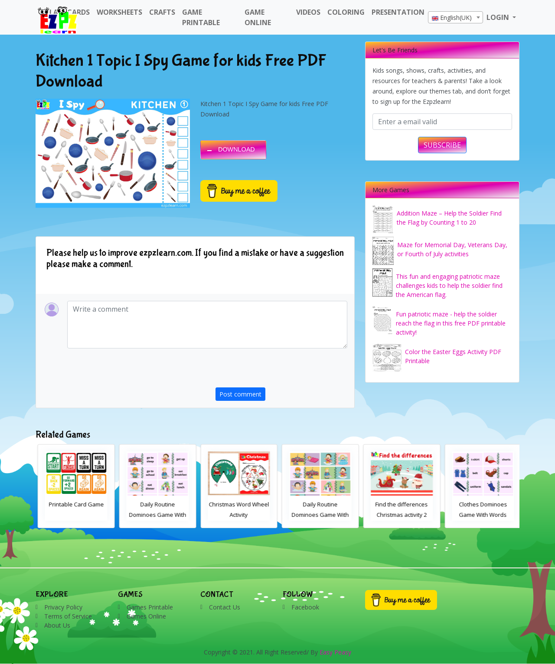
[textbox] (455, 18)
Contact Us (224, 607)
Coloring (346, 12)
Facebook (305, 607)
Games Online (146, 616)
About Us (57, 625)
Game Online (258, 17)
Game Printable (201, 17)
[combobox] (455, 17)
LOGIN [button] (498, 17)
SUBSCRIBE (442, 145)
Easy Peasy (335, 652)
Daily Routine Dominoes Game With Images (398, 514)
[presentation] (281, 370)
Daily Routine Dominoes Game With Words (235, 514)
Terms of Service (68, 616)
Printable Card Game (154, 504)
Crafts (162, 12)
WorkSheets (119, 12)
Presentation (398, 12)
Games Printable (150, 607)
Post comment (240, 394)
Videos (308, 12)
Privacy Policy (63, 607)
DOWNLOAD (236, 149)
